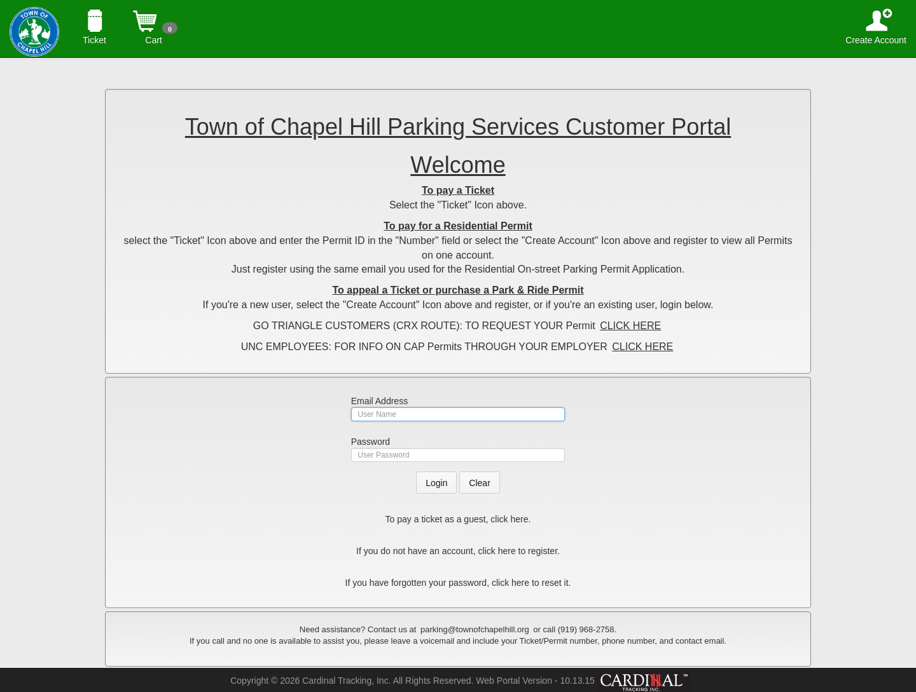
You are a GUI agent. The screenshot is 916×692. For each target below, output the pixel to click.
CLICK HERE (630, 325)
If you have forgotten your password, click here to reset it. (458, 583)
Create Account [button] (875, 14)
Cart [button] (153, 14)
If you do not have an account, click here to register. (458, 551)
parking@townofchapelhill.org (474, 629)
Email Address (379, 401)
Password (370, 442)
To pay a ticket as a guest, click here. (458, 519)
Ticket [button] (94, 14)
